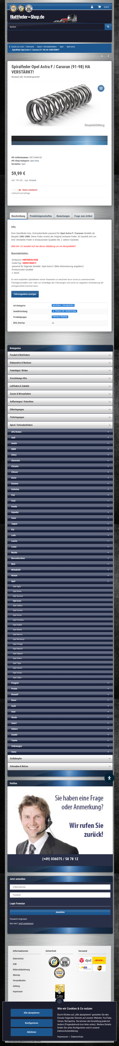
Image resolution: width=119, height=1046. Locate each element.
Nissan (14, 575)
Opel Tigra (17, 663)
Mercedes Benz (18, 558)
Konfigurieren (34, 1023)
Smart (14, 723)
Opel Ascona (18, 596)
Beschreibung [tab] (18, 216)
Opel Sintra (17, 658)
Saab (13, 706)
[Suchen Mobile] (56, 26)
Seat (13, 711)
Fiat (13, 495)
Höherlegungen (17, 409)
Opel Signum (18, 653)
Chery (13, 455)
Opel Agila (17, 586)
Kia (12, 529)
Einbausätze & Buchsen (20, 362)
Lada (13, 535)
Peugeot (15, 683)
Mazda (14, 552)
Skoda (14, 717)
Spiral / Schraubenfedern (21, 425)
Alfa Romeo (16, 432)
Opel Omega (17, 644)
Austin (14, 443)
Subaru (14, 729)
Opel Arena (17, 591)
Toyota (14, 740)
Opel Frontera (18, 620)
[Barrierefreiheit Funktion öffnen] (109, 778)
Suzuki (14, 734)
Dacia (13, 478)
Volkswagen (16, 746)
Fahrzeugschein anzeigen (25, 294)
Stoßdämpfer (16, 758)
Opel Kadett (17, 625)
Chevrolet (15, 460)
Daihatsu (15, 489)
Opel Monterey (18, 639)
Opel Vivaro (17, 673)
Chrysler (15, 466)
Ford (13, 501)
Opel (13, 581)
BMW (13, 449)
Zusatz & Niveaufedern (20, 393)
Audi (13, 437)
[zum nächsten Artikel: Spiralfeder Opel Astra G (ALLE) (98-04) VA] (102, 56)
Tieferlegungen (17, 417)
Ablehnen (34, 1032)
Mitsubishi (16, 569)
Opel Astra (34, 160)
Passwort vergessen (18, 919)
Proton (14, 688)
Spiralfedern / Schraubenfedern (63, 305)
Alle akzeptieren (34, 1013)
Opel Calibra (17, 605)
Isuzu (13, 518)
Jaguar (14, 524)
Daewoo (14, 483)
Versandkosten (19, 980)
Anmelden (60, 912)
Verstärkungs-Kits (18, 378)
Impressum (65, 1036)
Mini (13, 564)
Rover (13, 700)
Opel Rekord (17, 649)
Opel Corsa (17, 615)
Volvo (13, 752)
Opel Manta (17, 629)
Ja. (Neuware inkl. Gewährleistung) (64, 311)
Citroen (14, 472)
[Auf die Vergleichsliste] (101, 88)
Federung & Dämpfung (60, 317)
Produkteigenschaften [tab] (41, 216)
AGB (15, 964)
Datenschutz (80, 1036)
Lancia (14, 541)
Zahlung (16, 986)
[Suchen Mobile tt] (56, 26)
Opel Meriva (17, 634)
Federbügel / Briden (19, 370)
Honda (14, 506)
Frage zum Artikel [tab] (83, 216)
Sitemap (16, 975)
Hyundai (15, 512)
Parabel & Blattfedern (20, 355)
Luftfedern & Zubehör (19, 386)
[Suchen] (108, 26)
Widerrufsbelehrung (21, 969)
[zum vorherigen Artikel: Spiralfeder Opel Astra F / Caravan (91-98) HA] (108, 56)
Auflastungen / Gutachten (21, 401)
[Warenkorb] (104, 7)
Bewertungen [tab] (63, 216)
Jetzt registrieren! (25, 923)
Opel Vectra (17, 668)
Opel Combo (18, 610)
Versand (32, 180)
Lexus (13, 547)
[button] (92, 7)
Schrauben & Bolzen (19, 766)
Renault (14, 694)
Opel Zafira (17, 677)
